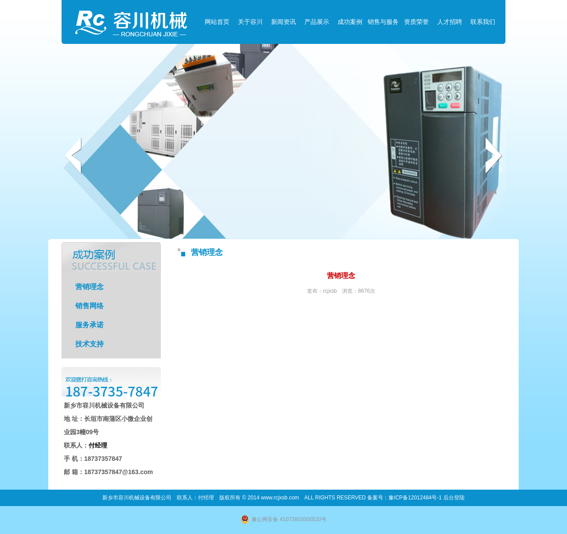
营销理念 (89, 287)
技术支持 (89, 344)
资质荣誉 (416, 21)
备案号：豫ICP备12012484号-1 (405, 498)
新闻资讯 (283, 21)
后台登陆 (454, 498)
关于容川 (250, 21)
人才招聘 (449, 21)
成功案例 (350, 21)
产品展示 (316, 21)
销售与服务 (383, 21)
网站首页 (217, 21)
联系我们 (482, 21)
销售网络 (89, 306)
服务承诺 (89, 325)
